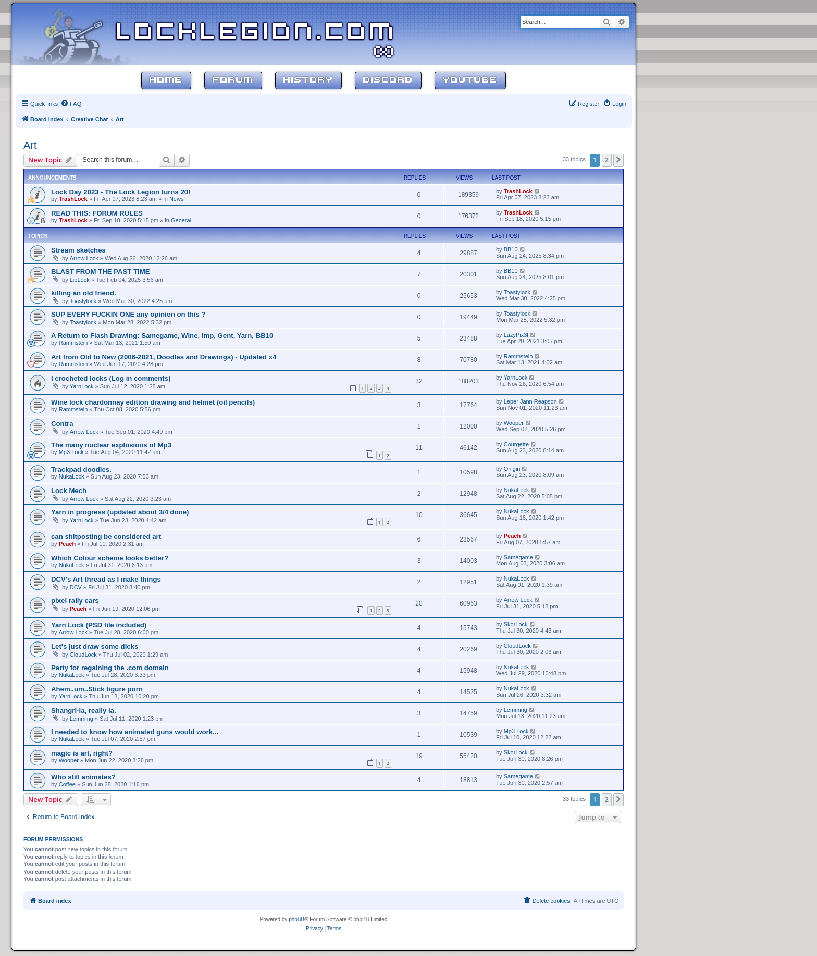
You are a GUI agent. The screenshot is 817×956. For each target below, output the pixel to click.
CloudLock (83, 654)
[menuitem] (70, 103)
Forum (233, 80)
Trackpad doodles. (81, 469)
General (181, 220)
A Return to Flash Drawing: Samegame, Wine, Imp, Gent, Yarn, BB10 (162, 335)
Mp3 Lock (71, 452)
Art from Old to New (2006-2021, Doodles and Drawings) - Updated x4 (163, 357)
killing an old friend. (83, 293)
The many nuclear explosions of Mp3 (111, 445)
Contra (62, 423)
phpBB (296, 919)
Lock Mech (68, 491)
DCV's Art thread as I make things (106, 579)
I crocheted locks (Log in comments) (110, 378)
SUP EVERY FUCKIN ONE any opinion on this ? (128, 314)
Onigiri (512, 469)
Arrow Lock (84, 258)
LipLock (80, 279)
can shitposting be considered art (106, 536)
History (308, 80)
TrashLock (73, 199)
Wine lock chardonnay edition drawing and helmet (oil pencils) (153, 402)
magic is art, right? (82, 753)
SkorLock (516, 624)
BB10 (511, 249)
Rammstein (73, 342)
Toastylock (83, 301)
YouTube (470, 80)
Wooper (514, 423)
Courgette (516, 444)
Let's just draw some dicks (94, 646)
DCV (76, 587)
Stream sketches (78, 250)
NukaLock (71, 476)
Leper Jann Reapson (530, 401)
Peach (67, 543)
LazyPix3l (516, 335)
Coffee (67, 784)
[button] (618, 160)
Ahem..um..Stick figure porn (97, 689)
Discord (388, 80)
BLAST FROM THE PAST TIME (100, 271)
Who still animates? (83, 777)
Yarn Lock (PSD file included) (98, 625)
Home (166, 80)
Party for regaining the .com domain (110, 668)
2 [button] (607, 160)
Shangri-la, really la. (83, 710)
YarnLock (82, 386)
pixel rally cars (75, 601)
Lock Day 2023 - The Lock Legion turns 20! (121, 192)
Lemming (81, 718)
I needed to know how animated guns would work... (134, 732)
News (176, 199)
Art (30, 145)
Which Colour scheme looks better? (109, 558)
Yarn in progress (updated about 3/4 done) (120, 512)
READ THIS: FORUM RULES (97, 213)
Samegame (518, 557)
